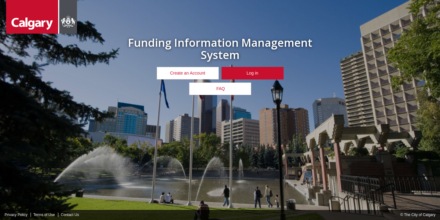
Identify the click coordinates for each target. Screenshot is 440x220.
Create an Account (187, 73)
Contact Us (70, 215)
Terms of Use (44, 215)
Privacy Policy (16, 215)
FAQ (220, 88)
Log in (252, 73)
